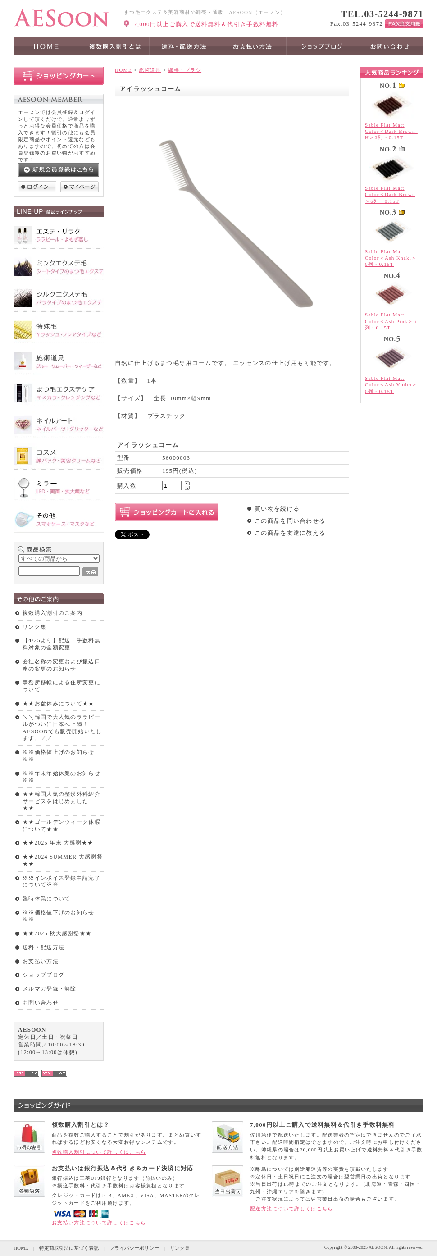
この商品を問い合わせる (290, 520)
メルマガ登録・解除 (50, 989)
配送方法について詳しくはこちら (291, 1208)
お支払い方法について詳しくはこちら (99, 1222)
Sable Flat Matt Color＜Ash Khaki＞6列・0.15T (391, 258)
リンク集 (34, 627)
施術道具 (150, 70)
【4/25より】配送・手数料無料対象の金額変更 (61, 644)
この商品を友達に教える (290, 533)
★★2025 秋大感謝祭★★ (57, 933)
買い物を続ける (277, 508)
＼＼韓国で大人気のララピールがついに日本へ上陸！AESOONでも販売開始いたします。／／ (62, 727)
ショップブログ (43, 975)
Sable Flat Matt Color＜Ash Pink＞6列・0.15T (390, 321)
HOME (123, 70)
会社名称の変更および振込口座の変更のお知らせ (61, 665)
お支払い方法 (41, 961)
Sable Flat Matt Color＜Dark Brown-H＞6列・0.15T (391, 131)
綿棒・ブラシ (184, 70)
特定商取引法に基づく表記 (69, 1248)
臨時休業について (46, 898)
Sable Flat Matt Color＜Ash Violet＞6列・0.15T (391, 384)
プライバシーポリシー (134, 1248)
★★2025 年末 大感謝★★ (58, 843)
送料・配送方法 (43, 947)
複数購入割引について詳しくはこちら (99, 1152)
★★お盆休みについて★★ (59, 703)
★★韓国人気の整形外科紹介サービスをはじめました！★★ (61, 801)
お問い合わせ (41, 1003)
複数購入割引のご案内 (52, 613)
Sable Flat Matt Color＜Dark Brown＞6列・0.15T (390, 194)
